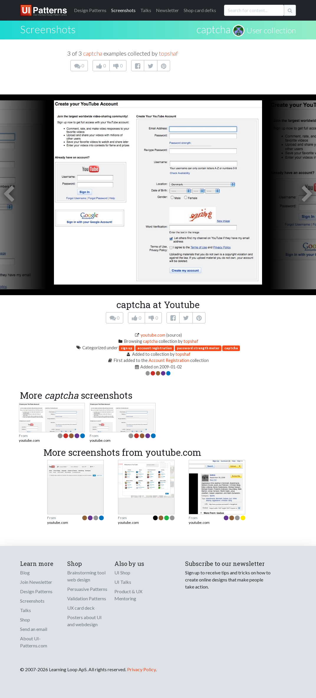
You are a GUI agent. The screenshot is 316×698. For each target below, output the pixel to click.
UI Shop (122, 572)
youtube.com (153, 335)
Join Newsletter (36, 582)
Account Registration (169, 360)
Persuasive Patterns (87, 589)
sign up (126, 348)
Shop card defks (200, 10)
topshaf (168, 53)
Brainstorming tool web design (86, 576)
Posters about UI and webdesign (84, 620)
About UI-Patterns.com (33, 642)
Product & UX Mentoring (128, 595)
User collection (271, 30)
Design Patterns (36, 591)
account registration (154, 348)
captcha (213, 29)
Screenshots (123, 10)
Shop (25, 619)
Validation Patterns (86, 598)
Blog (25, 572)
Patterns (90, 10)
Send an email (33, 629)
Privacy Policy (141, 669)
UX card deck (81, 608)
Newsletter (167, 10)
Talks (145, 10)
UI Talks (122, 582)
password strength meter (198, 348)
